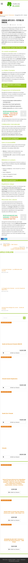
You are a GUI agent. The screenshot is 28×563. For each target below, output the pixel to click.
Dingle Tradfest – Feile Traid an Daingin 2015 (10, 244)
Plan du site (5, 559)
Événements (11, 15)
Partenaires (23, 559)
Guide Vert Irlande (7, 413)
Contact (18, 559)
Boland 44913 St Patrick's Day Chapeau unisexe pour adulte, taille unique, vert (14, 512)
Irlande (4, 448)
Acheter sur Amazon (14, 352)
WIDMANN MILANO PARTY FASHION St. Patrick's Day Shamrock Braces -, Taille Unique (14, 540)
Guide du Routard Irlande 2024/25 (12, 344)
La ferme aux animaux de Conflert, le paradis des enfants (17, 248)
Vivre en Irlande (4, 15)
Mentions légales (12, 559)
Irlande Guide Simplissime (9, 378)
